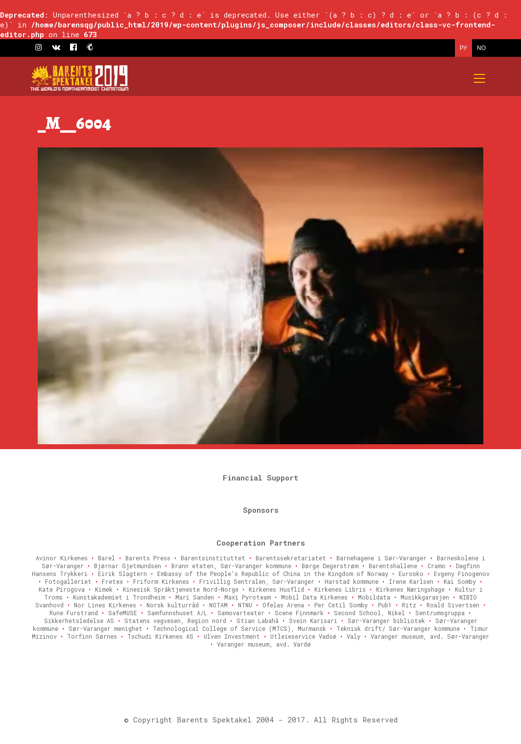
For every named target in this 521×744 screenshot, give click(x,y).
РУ (463, 48)
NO (481, 48)
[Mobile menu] (480, 78)
